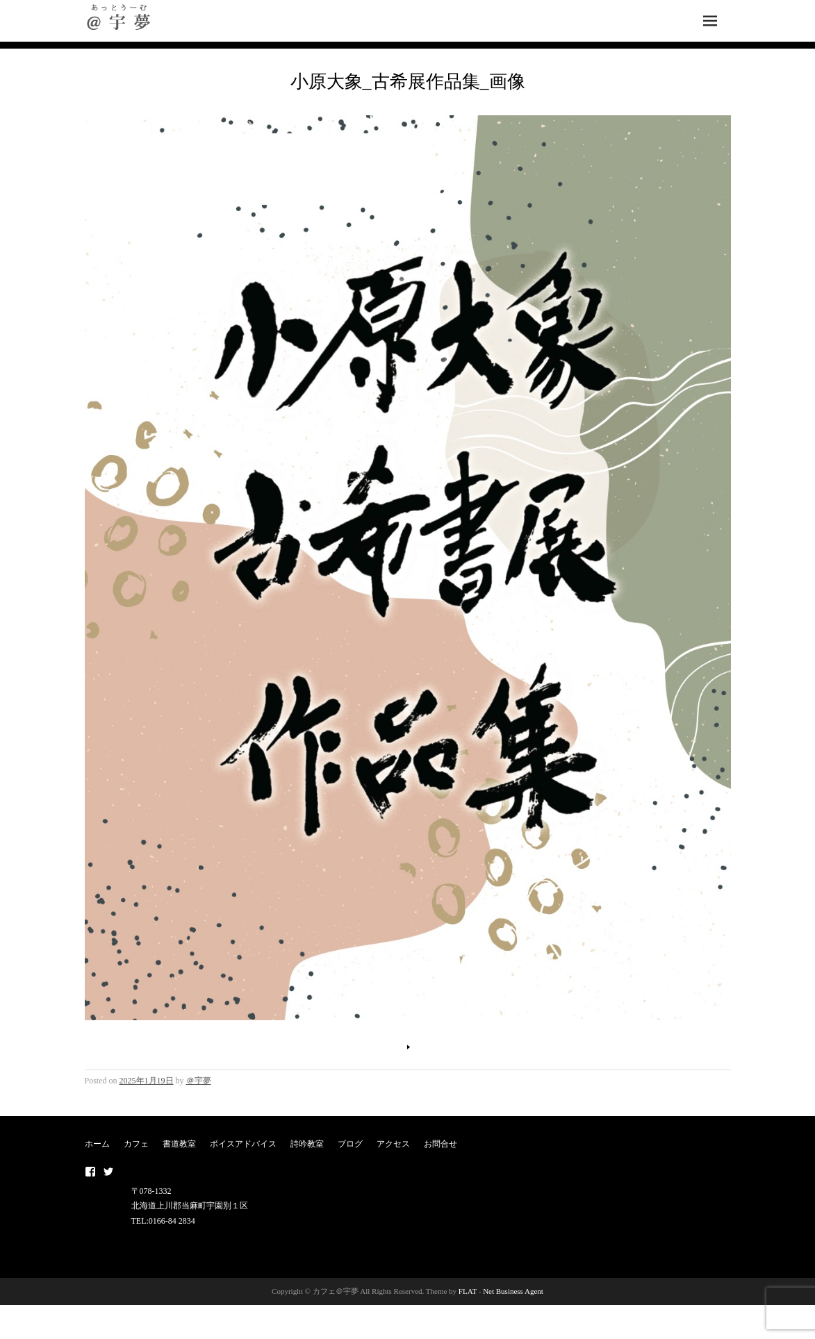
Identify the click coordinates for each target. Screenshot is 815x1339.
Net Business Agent (513, 1291)
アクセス (393, 1144)
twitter (108, 1171)
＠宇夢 (198, 1081)
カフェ (136, 1144)
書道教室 (179, 1144)
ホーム (97, 1144)
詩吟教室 (307, 1144)
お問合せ (440, 1144)
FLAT (468, 1291)
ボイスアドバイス (243, 1144)
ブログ (350, 1144)
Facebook (90, 1171)
